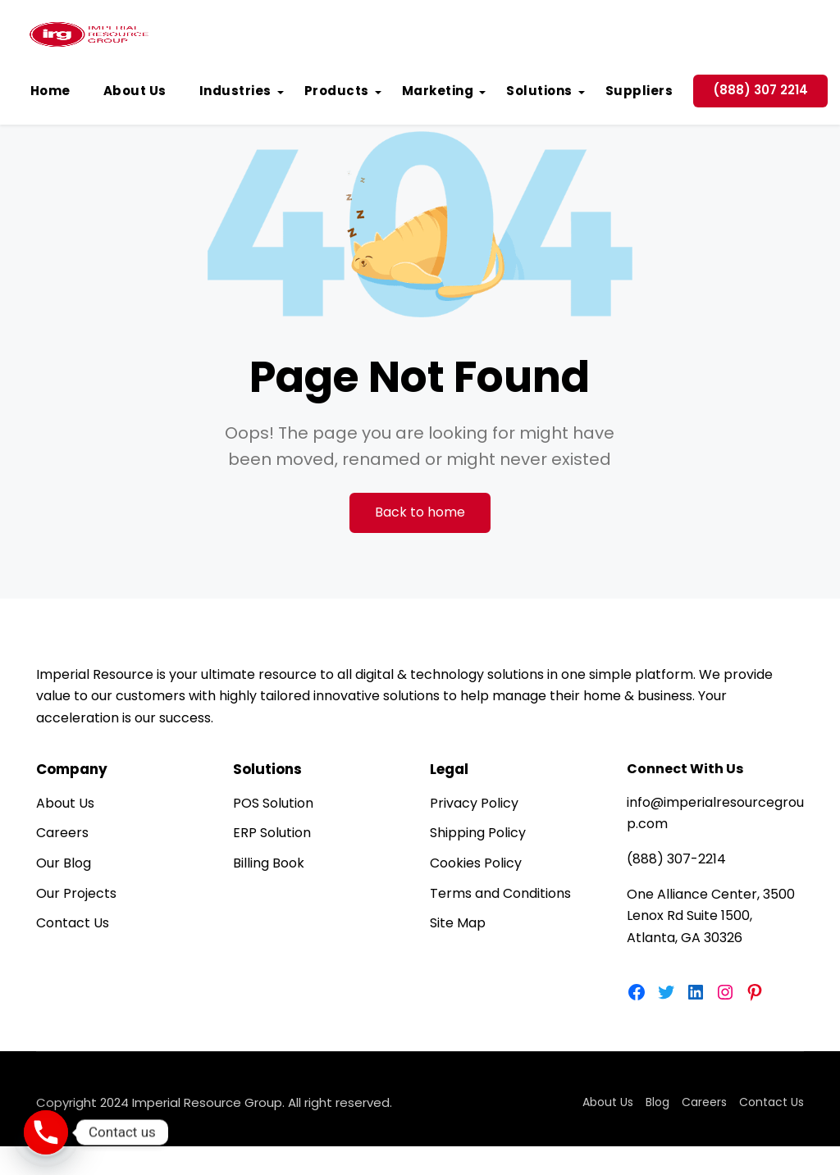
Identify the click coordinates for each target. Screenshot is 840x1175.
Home (50, 90)
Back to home (420, 512)
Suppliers (639, 90)
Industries (235, 90)
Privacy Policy (474, 803)
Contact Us (72, 922)
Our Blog (63, 863)
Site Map (458, 922)
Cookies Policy (476, 863)
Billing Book (268, 863)
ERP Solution (272, 832)
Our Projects (76, 893)
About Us (135, 90)
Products (336, 90)
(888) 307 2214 (760, 89)
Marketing (438, 90)
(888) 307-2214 (676, 858)
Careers (62, 832)
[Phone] (46, 1132)
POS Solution (273, 803)
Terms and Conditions (500, 893)
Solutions (539, 90)
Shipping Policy (478, 832)
